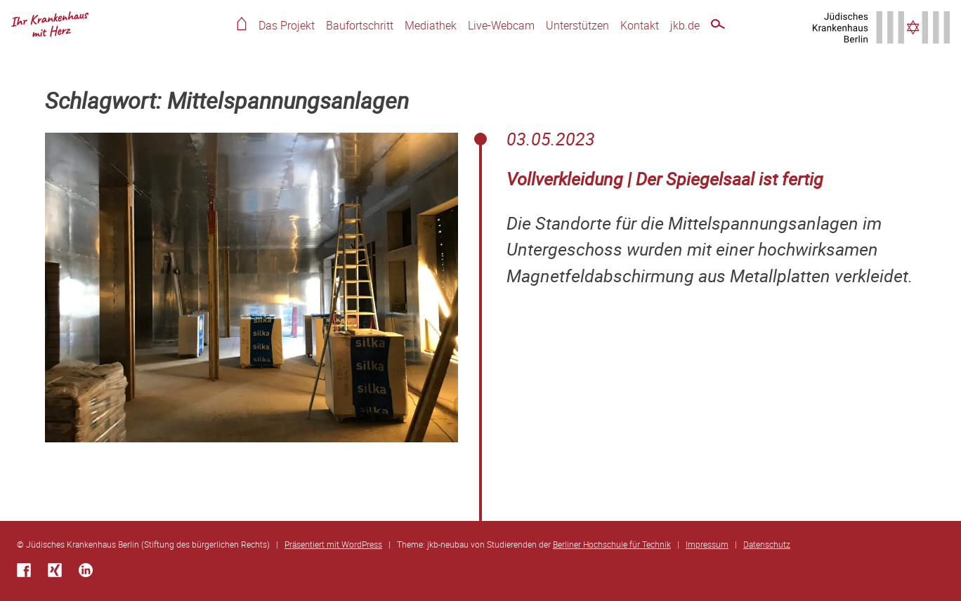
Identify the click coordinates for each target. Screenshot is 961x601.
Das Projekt (287, 25)
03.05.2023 (550, 138)
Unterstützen (577, 25)
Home (241, 23)
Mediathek (431, 25)
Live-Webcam (501, 25)
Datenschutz (766, 544)
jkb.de (685, 25)
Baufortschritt (359, 25)
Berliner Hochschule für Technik (612, 544)
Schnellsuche (717, 26)
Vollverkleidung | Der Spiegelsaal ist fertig (664, 178)
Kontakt (639, 25)
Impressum (707, 544)
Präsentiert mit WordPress (333, 544)
